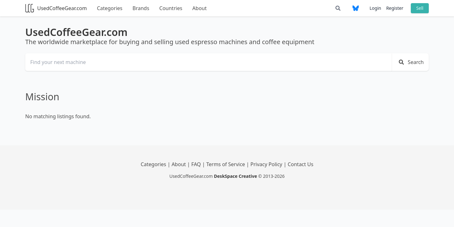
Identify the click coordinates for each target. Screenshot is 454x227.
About (199, 8)
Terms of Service (226, 164)
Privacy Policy (266, 164)
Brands (140, 8)
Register (394, 8)
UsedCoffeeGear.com (56, 8)
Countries (170, 8)
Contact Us (300, 164)
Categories (109, 8)
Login (375, 8)
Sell (419, 8)
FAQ (196, 164)
